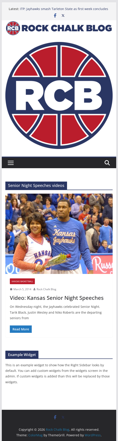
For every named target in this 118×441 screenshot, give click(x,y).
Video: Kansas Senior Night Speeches (57, 297)
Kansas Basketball (22, 281)
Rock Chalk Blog (46, 289)
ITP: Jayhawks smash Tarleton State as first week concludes (64, 9)
